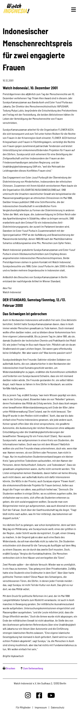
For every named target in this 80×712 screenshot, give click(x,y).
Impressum (41, 707)
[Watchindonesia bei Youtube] (51, 695)
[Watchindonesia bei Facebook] (39, 695)
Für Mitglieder (23, 707)
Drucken (10, 668)
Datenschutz (57, 707)
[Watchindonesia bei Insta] (28, 695)
